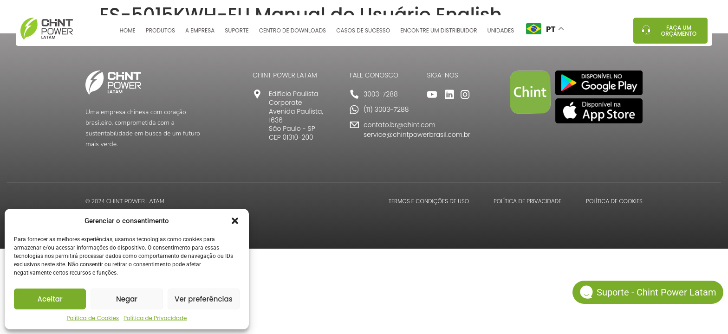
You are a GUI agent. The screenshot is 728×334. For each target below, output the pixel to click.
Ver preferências (204, 299)
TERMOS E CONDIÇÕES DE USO (429, 201)
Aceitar (50, 299)
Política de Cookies (92, 318)
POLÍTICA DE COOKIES (614, 201)
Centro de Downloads (292, 34)
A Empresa (199, 34)
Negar (126, 299)
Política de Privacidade (155, 318)
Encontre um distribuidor (438, 34)
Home (127, 34)
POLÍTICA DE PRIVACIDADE (527, 201)
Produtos (160, 34)
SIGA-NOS (442, 75)
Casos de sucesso (363, 34)
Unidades (501, 34)
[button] (235, 220)
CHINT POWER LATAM (285, 75)
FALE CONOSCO (374, 75)
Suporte (236, 34)
